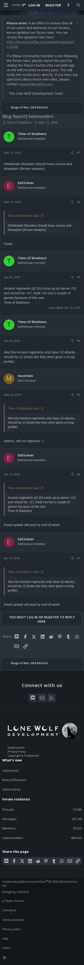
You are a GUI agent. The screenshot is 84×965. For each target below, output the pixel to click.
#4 (78, 341)
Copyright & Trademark (23, 756)
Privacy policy (11, 929)
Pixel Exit (23, 892)
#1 (78, 153)
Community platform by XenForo (39, 884)
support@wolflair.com (36, 84)
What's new (12, 760)
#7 (78, 558)
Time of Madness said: (23, 215)
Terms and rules (13, 920)
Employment (16, 747)
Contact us (9, 910)
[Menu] (6, 5)
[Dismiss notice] (76, 23)
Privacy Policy (17, 752)
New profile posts (14, 780)
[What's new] (68, 5)
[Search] (78, 5)
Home (6, 948)
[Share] (72, 152)
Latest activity (11, 789)
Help (5, 938)
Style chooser (13, 901)
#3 (78, 277)
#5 (78, 395)
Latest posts (10, 770)
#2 (78, 202)
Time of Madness (19, 122)
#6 (78, 474)
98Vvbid (76, 838)
